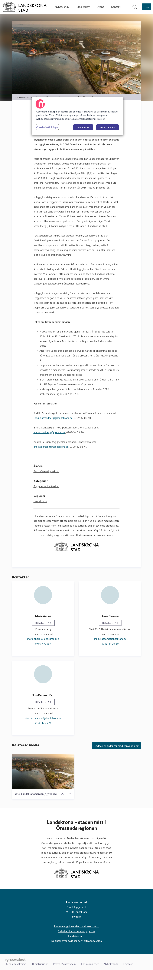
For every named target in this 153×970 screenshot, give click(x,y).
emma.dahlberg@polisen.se (49, 432)
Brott (36, 471)
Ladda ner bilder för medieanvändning (116, 745)
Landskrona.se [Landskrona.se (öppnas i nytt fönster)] (76, 936)
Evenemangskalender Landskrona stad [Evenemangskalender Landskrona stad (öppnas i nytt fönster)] (76, 926)
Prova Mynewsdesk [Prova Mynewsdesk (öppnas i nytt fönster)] (64, 964)
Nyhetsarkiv (62, 6)
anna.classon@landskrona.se (110, 639)
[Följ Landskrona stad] (146, 6)
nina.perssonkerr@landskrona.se (43, 718)
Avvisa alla (83, 127)
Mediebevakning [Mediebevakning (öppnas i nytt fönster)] (16, 964)
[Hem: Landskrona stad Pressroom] (24, 7)
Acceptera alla (107, 127)
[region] (77, 116)
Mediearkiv (83, 6)
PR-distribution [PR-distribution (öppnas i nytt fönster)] (39, 964)
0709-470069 (43, 643)
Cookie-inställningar (47, 127)
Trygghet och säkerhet (46, 486)
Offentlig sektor (49, 471)
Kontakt (116, 6)
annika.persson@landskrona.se (50, 446)
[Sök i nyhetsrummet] (134, 6)
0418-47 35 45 (43, 723)
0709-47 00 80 (110, 643)
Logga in (128, 964)
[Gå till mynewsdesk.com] (15, 960)
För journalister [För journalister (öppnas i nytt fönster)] (90, 964)
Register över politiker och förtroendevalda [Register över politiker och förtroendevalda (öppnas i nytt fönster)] (76, 940)
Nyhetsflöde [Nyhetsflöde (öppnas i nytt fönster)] (111, 964)
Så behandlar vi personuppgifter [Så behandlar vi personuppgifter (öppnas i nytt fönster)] (76, 931)
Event (100, 6)
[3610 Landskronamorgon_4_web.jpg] (43, 771)
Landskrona (40, 501)
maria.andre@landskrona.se (43, 639)
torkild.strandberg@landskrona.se (52, 418)
